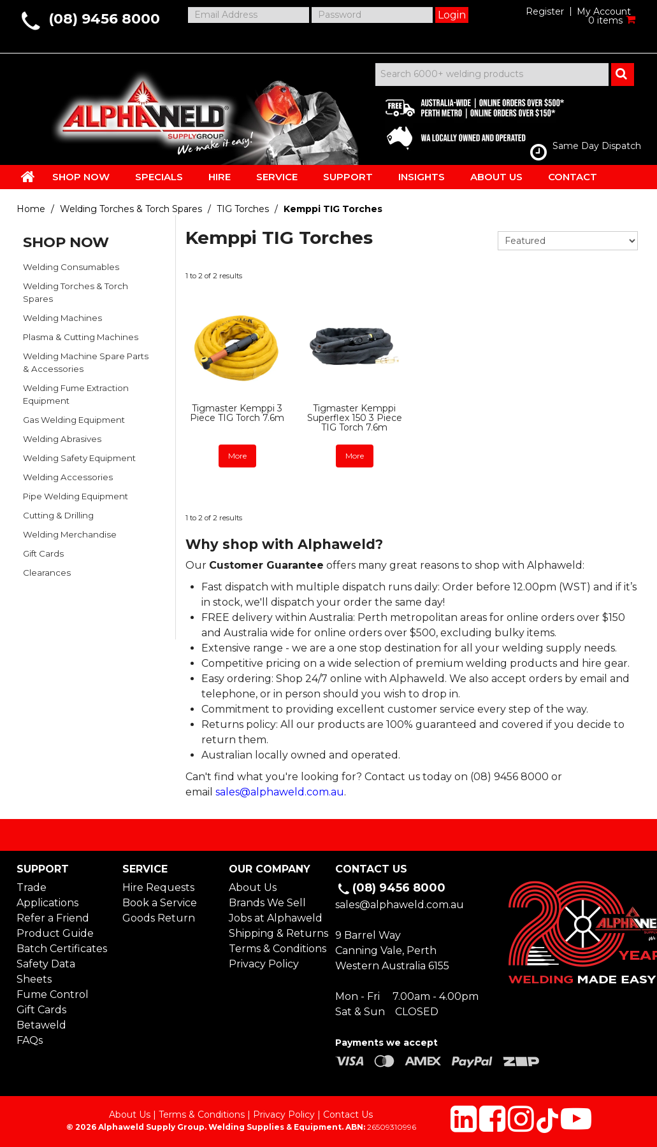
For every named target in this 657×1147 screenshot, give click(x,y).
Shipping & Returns (275, 933)
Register (545, 11)
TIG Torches (243, 209)
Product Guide (55, 933)
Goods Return (158, 918)
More (237, 455)
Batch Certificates (62, 949)
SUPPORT (348, 177)
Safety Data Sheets (46, 971)
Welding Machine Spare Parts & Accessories (85, 362)
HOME (28, 176)
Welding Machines (62, 318)
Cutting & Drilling (58, 515)
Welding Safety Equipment (79, 458)
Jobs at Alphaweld (275, 918)
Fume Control (53, 994)
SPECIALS (159, 177)
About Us (253, 887)
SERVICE (277, 177)
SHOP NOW (81, 177)
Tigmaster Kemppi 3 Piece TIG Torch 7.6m (237, 413)
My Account (604, 11)
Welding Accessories (68, 477)
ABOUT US (496, 177)
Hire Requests (158, 887)
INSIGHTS (421, 177)
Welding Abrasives (62, 439)
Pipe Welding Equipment (75, 496)
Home (31, 209)
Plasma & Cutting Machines (80, 337)
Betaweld (41, 1025)
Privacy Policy (264, 964)
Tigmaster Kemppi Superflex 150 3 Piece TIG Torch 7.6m (354, 418)
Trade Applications (47, 895)
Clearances (47, 572)
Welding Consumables (71, 267)
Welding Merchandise (70, 534)
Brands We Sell (267, 903)
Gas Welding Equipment (74, 420)
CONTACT (572, 177)
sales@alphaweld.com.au (279, 792)
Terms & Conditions (275, 949)
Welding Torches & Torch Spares (131, 209)
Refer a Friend (53, 918)
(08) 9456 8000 (104, 18)
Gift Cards (43, 553)
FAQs (30, 1040)
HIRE (219, 177)
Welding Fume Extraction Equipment (76, 394)
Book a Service (159, 903)
